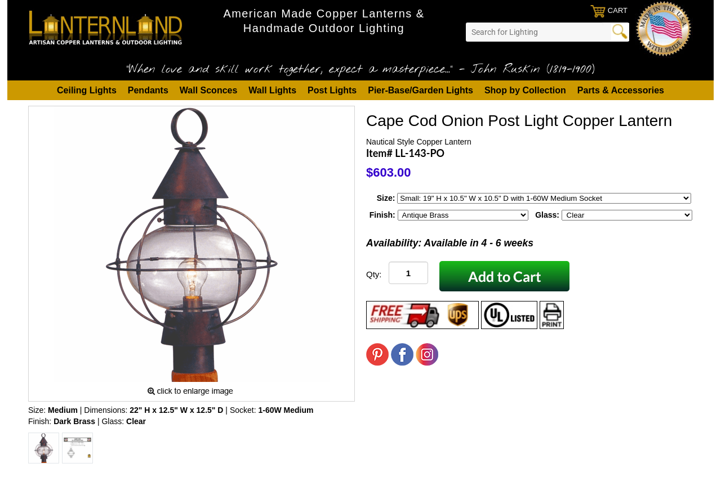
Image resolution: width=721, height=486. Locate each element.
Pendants (148, 90)
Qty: (374, 274)
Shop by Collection (525, 90)
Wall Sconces (209, 90)
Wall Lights (272, 90)
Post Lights (332, 90)
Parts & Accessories (620, 90)
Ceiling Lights (87, 90)
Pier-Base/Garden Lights (420, 90)
